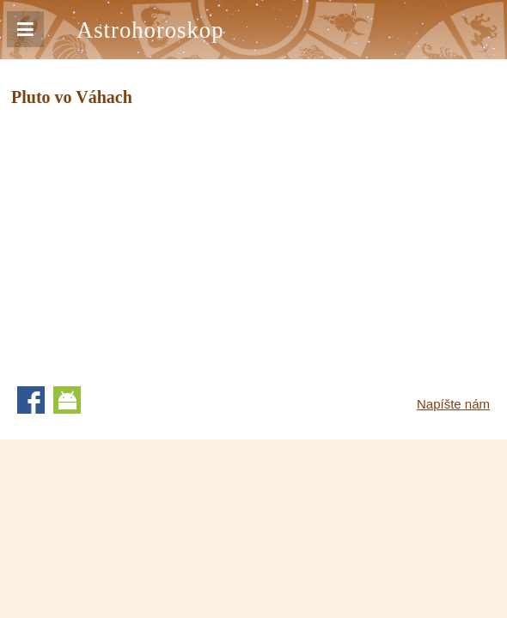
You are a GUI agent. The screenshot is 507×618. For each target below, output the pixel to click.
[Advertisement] (155, 240)
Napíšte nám (453, 404)
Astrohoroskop (149, 30)
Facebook (31, 400)
